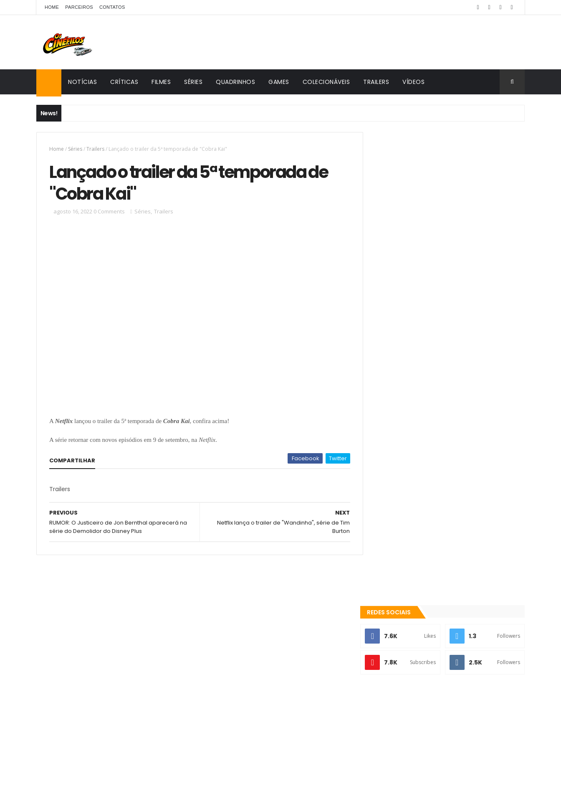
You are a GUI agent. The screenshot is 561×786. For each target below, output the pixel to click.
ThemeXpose (118, 774)
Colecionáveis (326, 82)
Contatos (112, 7)
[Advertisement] (449, 270)
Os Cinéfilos (404, 687)
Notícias (82, 82)
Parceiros (79, 7)
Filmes (161, 82)
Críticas (124, 82)
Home (52, 7)
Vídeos (413, 82)
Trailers (376, 82)
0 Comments (109, 212)
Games (278, 82)
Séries (193, 82)
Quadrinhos (235, 82)
